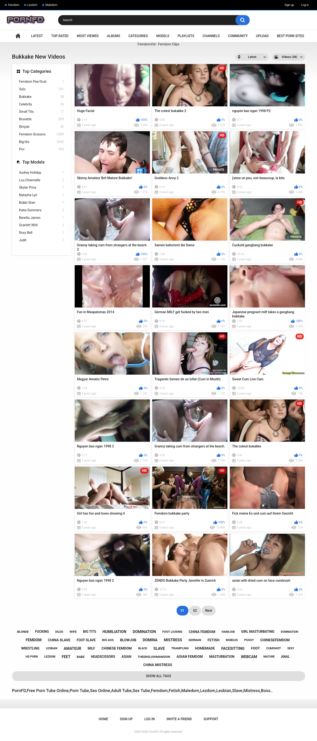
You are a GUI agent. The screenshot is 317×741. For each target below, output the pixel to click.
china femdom (202, 632)
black (142, 648)
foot (255, 648)
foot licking (172, 631)
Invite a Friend (179, 719)
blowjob (128, 640)
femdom (34, 640)
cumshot (273, 648)
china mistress (157, 665)
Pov (41, 149)
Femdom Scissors (41, 134)
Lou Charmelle (41, 180)
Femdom (13, 5)
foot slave (86, 640)
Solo (41, 89)
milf (91, 648)
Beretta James (41, 218)
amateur (72, 648)
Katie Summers (41, 210)
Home (18, 36)
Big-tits (41, 142)
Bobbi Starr (41, 203)
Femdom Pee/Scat (41, 82)
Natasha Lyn (41, 195)
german (194, 640)
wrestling (30, 648)
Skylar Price (41, 188)
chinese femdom (116, 648)
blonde (23, 631)
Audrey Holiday (41, 173)
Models (162, 36)
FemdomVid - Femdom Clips (158, 44)
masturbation (221, 657)
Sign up (289, 5)
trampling (180, 648)
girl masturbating (257, 631)
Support (211, 719)
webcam (249, 656)
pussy (249, 640)
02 (195, 610)
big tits (89, 631)
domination (144, 631)
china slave (59, 640)
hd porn (32, 656)
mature (269, 656)
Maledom (51, 5)
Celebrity (41, 104)
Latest (37, 36)
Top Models (33, 162)
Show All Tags (158, 676)
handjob (228, 631)
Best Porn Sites (290, 36)
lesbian (51, 648)
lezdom (49, 656)
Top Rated (60, 36)
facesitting (233, 648)
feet (66, 656)
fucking (42, 631)
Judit (41, 240)
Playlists (186, 36)
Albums (113, 36)
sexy (290, 648)
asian (126, 657)
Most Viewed (88, 36)
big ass (108, 640)
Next (208, 610)
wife (73, 631)
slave (159, 648)
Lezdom (32, 5)
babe (81, 657)
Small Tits (41, 112)
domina (150, 640)
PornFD (153, 731)
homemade (205, 648)
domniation (289, 631)
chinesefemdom (275, 640)
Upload (262, 36)
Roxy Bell (41, 233)
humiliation (114, 631)
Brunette (41, 119)
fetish (213, 640)
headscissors (103, 657)
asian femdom (190, 656)
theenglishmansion (154, 657)
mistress (173, 640)
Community (238, 36)
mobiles (232, 640)
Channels (211, 36)
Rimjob (41, 127)
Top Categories (36, 71)
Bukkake (41, 97)
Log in (305, 5)
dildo (59, 631)
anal (285, 657)
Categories (138, 36)
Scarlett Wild (41, 225)
